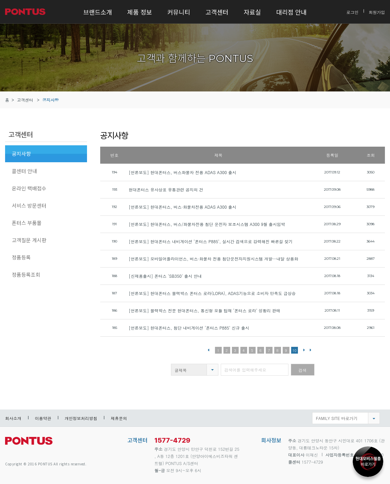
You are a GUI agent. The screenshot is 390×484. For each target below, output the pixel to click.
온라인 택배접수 (29, 188)
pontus (28, 443)
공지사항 (50, 100)
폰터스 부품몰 (27, 222)
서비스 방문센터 (29, 205)
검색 (303, 370)
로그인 (352, 12)
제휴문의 (119, 418)
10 (294, 350)
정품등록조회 (26, 274)
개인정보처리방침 (81, 418)
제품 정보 (139, 11)
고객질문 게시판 (29, 240)
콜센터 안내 (24, 170)
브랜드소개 (97, 11)
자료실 (252, 11)
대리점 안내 (291, 11)
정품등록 (21, 257)
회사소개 (13, 418)
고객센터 (217, 11)
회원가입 (377, 12)
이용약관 (43, 418)
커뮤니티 (178, 11)
